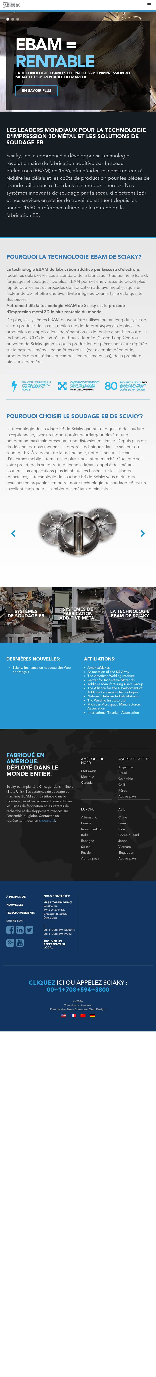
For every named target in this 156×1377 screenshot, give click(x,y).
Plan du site (58, 1009)
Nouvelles (14, 904)
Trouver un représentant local (54, 944)
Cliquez (42, 983)
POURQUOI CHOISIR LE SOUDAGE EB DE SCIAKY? (74, 417)
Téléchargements (20, 912)
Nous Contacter (57, 896)
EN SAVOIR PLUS (36, 91)
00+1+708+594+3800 (78, 990)
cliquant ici (47, 820)
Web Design (97, 1009)
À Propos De (16, 896)
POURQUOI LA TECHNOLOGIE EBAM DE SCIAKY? (73, 257)
